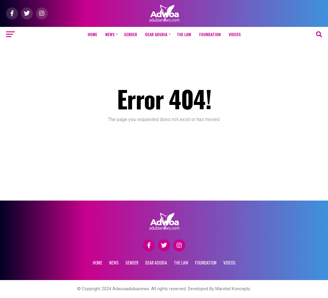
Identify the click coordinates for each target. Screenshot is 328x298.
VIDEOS (235, 34)
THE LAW (184, 34)
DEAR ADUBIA (156, 34)
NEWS (110, 34)
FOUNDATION (210, 34)
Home (92, 34)
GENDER (130, 34)
